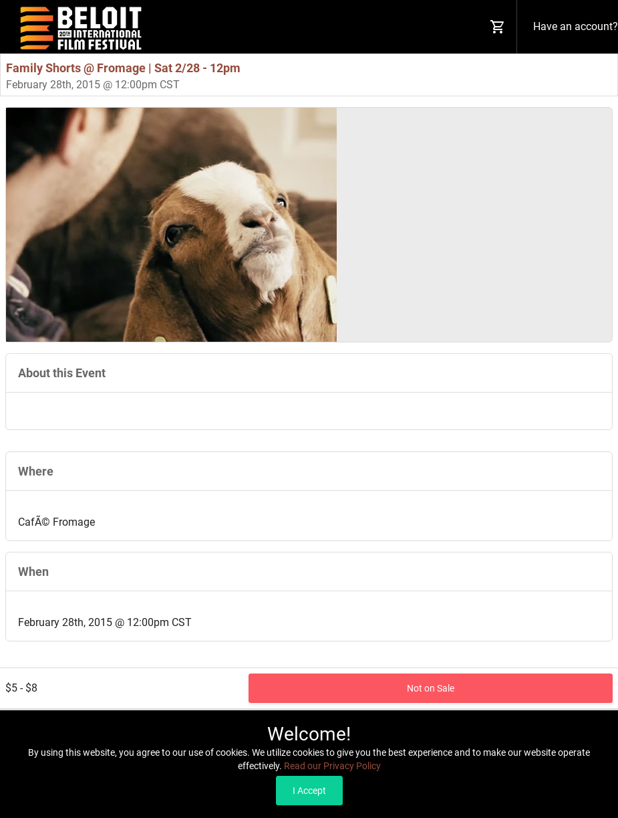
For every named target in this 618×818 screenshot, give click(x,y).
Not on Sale (430, 688)
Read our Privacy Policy (332, 765)
